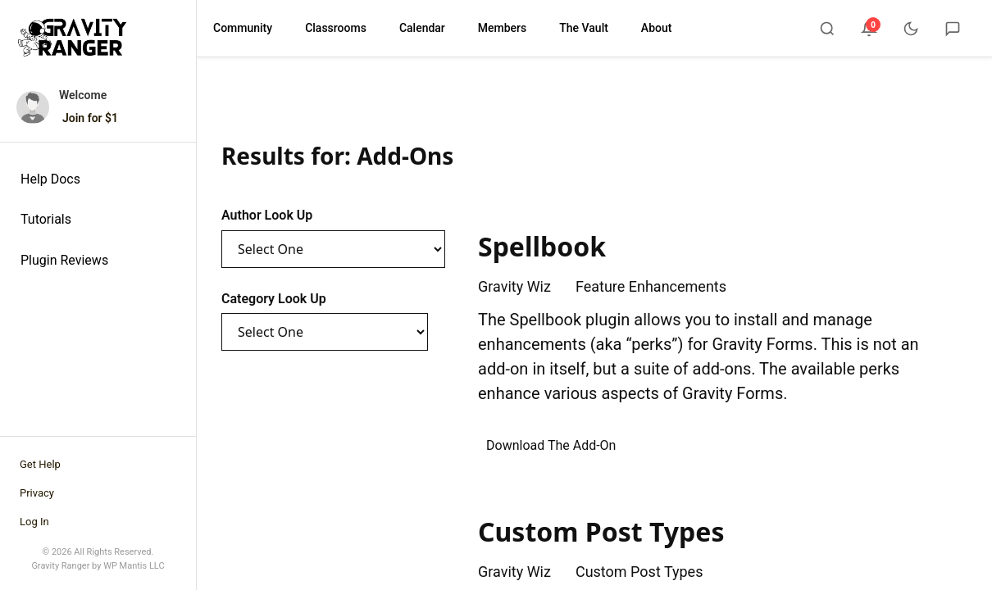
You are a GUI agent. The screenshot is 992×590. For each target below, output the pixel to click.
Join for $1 (90, 118)
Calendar (422, 27)
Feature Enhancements (651, 286)
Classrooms (335, 27)
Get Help (40, 464)
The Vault (583, 27)
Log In (34, 521)
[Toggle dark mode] (911, 28)
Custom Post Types (601, 531)
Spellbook (542, 246)
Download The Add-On (551, 445)
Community (242, 27)
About (656, 27)
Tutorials (45, 219)
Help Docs (50, 179)
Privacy (37, 493)
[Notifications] (869, 28)
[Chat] (952, 28)
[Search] (827, 28)
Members (502, 27)
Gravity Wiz (514, 286)
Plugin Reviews (64, 260)
